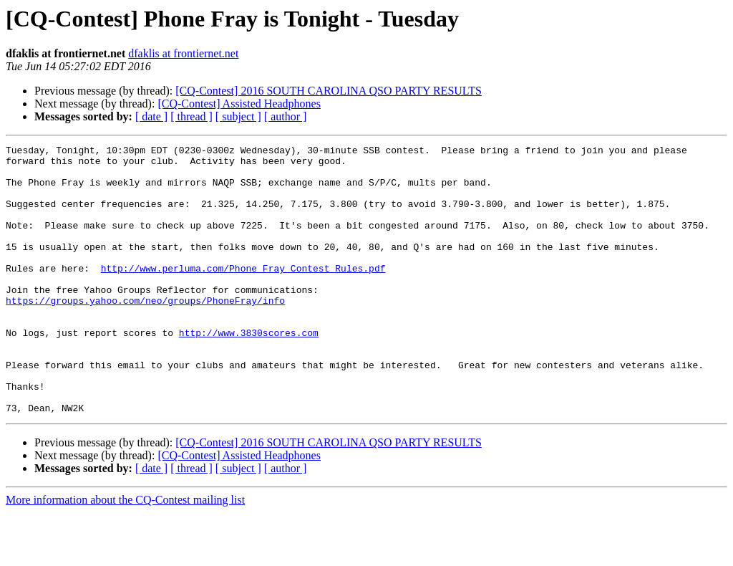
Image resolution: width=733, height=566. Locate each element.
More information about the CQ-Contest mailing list (125, 553)
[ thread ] (191, 116)
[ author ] (285, 116)
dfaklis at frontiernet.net (183, 53)
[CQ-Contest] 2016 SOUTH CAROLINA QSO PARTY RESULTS (328, 91)
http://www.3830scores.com (249, 371)
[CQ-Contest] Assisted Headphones (239, 103)
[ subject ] (238, 116)
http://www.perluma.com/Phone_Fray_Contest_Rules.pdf (243, 293)
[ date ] (151, 116)
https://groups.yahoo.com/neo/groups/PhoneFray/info (145, 332)
